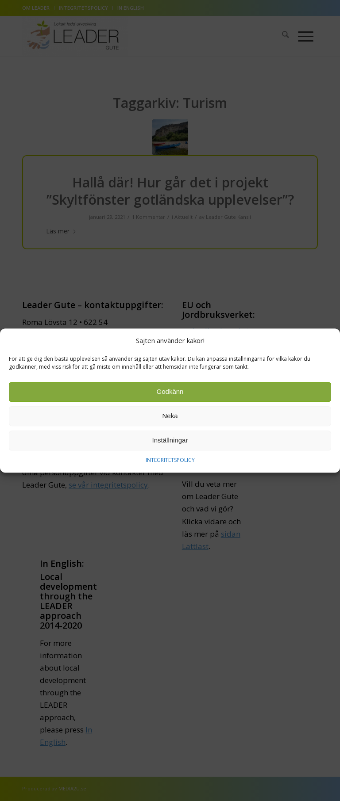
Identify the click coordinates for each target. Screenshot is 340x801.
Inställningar (170, 442)
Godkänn (170, 393)
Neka (170, 418)
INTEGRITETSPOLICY (170, 461)
